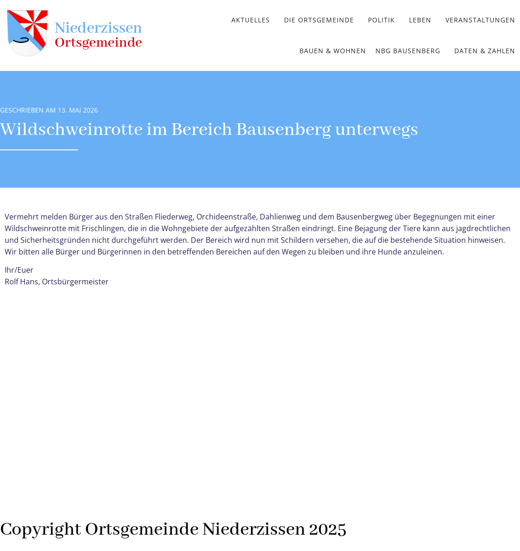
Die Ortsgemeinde (319, 19)
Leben (420, 19)
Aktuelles (250, 19)
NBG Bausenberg (407, 50)
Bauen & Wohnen (332, 50)
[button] (253, 20)
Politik (381, 19)
